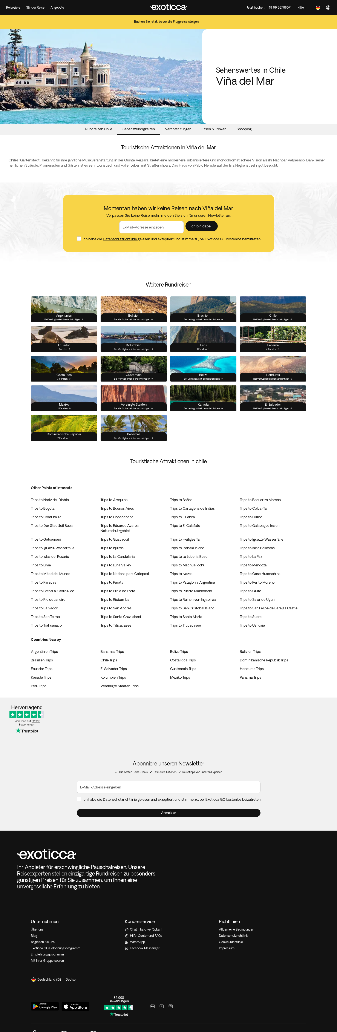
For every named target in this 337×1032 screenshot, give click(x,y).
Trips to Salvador (44, 619)
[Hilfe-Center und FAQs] (168, 876)
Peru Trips (38, 697)
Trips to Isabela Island (187, 559)
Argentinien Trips (44, 662)
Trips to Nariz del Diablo (50, 510)
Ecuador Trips (41, 679)
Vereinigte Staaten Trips (120, 697)
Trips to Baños (181, 510)
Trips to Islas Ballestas (257, 559)
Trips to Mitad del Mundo (50, 584)
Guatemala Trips (183, 679)
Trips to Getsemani (46, 550)
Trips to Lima (41, 576)
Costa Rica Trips (183, 671)
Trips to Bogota (43, 519)
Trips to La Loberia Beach (189, 567)
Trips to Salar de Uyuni (257, 610)
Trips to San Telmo (45, 627)
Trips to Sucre (251, 627)
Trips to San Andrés (116, 619)
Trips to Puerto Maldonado (191, 602)
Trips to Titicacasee (116, 636)
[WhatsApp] (168, 882)
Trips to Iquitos (112, 559)
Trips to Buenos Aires (117, 519)
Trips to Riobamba (115, 610)
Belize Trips (179, 662)
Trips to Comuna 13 (46, 528)
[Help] (301, 7)
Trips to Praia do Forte (118, 602)
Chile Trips (109, 671)
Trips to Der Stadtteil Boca (52, 536)
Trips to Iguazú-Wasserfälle (261, 550)
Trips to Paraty (112, 593)
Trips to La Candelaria (118, 567)
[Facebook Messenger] (168, 889)
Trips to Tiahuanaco (46, 636)
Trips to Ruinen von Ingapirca (193, 610)
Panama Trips (250, 688)
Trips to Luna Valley (116, 576)
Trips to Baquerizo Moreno (260, 510)
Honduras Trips (252, 679)
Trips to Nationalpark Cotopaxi (125, 584)
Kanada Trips (41, 688)
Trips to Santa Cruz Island (121, 627)
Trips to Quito (250, 602)
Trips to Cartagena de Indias (192, 519)
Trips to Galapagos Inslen (259, 536)
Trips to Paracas (43, 593)
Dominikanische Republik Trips (264, 671)
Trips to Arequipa (114, 510)
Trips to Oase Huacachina (260, 584)
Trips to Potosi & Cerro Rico (52, 602)
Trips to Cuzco (251, 528)
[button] (201, 237)
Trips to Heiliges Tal (185, 550)
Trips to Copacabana (117, 528)
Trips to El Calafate (185, 536)
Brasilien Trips (42, 671)
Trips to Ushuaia (252, 636)
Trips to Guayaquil (115, 550)
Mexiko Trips (180, 688)
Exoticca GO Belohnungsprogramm (55, 889)
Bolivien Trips (250, 662)
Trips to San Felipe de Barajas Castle (268, 619)
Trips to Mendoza (253, 576)
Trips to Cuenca (182, 528)
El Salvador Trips (114, 679)
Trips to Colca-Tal (254, 519)
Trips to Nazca (181, 584)
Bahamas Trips (112, 662)
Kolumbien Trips (113, 688)
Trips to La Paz (251, 567)
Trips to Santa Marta (186, 627)
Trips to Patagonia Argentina (192, 593)
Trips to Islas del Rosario (50, 567)
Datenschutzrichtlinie (120, 250)
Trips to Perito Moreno (257, 593)
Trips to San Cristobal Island (192, 619)
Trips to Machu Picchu (187, 576)
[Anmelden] (328, 7)
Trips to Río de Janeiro (48, 610)
